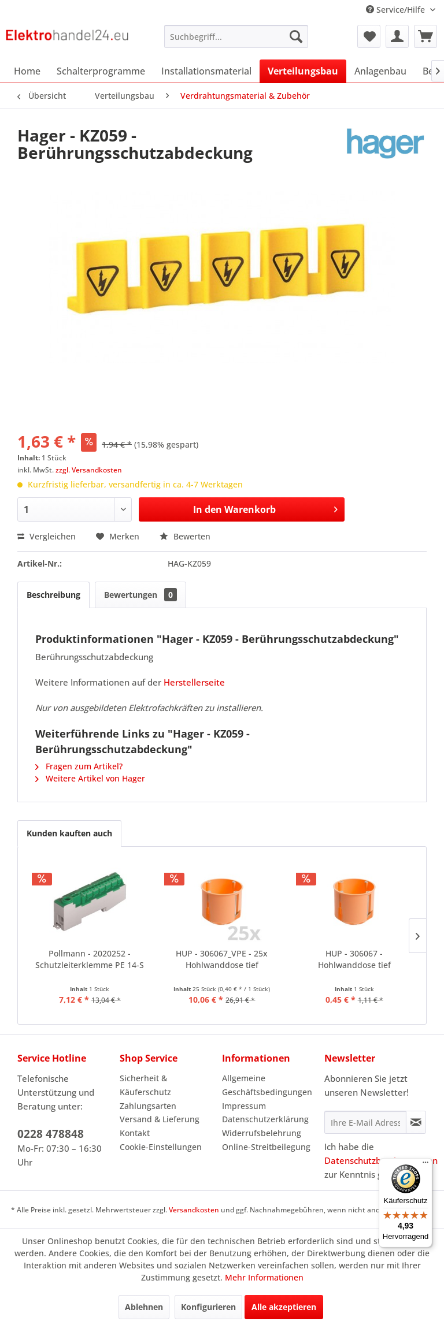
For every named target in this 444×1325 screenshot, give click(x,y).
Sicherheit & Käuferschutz (145, 1085)
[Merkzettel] (368, 36)
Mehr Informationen (264, 1277)
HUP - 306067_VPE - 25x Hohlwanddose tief (222, 959)
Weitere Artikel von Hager (90, 778)
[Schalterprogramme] (101, 71)
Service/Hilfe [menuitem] (396, 9)
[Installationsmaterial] (206, 71)
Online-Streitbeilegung (266, 1146)
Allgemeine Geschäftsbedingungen (267, 1085)
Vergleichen (46, 536)
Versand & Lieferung (159, 1119)
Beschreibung (53, 594)
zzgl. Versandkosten (89, 470)
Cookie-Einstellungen (161, 1146)
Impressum (244, 1105)
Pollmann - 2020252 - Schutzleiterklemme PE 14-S (89, 959)
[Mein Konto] (397, 36)
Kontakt (135, 1132)
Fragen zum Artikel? (79, 766)
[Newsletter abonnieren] (416, 1122)
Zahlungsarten (148, 1105)
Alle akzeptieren (283, 1306)
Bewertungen (140, 594)
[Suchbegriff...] (236, 36)
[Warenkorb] (425, 36)
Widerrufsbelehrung (261, 1132)
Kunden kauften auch (69, 833)
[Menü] (425, 1165)
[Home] (27, 71)
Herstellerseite (194, 682)
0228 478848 (50, 1133)
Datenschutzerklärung (265, 1119)
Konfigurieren (208, 1306)
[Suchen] (296, 36)
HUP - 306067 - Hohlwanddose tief (354, 959)
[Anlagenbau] (380, 71)
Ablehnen (144, 1306)
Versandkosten (194, 1210)
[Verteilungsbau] (303, 71)
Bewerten (185, 536)
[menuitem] (236, 36)
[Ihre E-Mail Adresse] (365, 1122)
